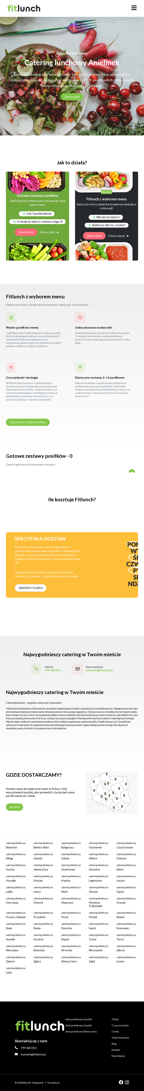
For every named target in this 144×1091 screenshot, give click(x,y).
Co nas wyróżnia (120, 1025)
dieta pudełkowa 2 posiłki (78, 1019)
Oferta (115, 1019)
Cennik (115, 1031)
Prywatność (54, 1082)
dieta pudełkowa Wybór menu (81, 1031)
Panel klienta (118, 1055)
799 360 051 (29, 1047)
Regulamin (38, 1082)
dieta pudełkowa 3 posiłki (78, 1025)
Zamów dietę (26, 232)
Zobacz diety (72, 96)
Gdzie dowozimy (120, 1037)
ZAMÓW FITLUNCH (30, 588)
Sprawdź (14, 807)
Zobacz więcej (118, 235)
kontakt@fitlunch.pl (33, 1054)
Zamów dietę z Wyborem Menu (27, 422)
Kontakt (116, 1049)
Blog (114, 1043)
